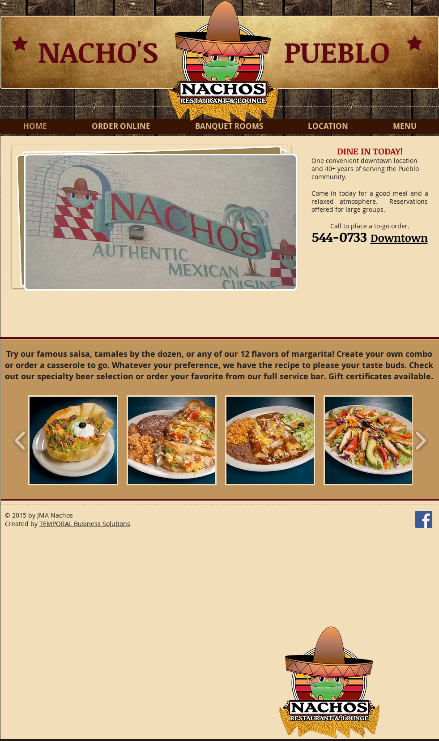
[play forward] (420, 440)
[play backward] (20, 440)
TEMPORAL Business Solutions (84, 523)
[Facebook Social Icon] (423, 519)
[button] (160, 222)
